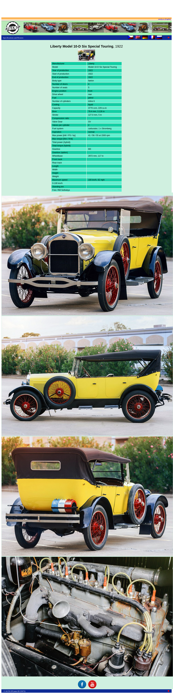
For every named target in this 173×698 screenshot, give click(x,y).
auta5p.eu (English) (164, 19)
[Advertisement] (86, 9)
